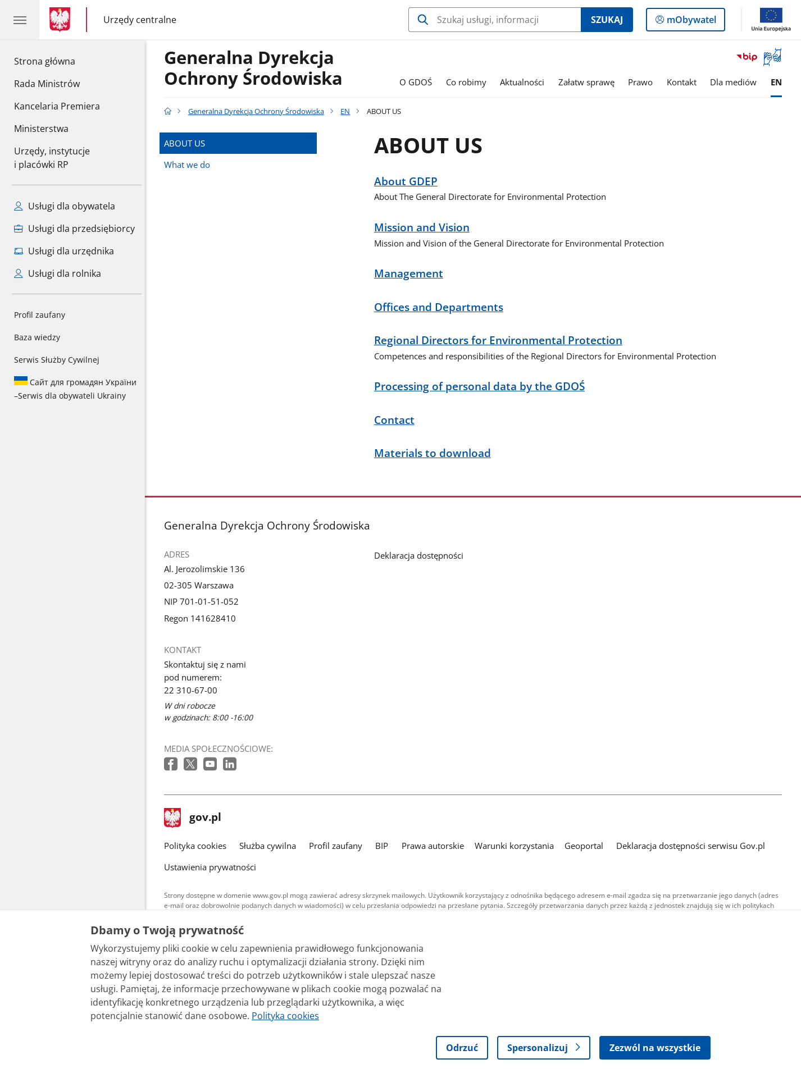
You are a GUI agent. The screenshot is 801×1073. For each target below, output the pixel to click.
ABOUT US (187, 143)
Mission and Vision (424, 228)
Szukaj (607, 19)
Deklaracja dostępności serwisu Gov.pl (693, 845)
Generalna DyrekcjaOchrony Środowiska (256, 68)
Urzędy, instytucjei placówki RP (52, 158)
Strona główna (57, 60)
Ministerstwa (41, 128)
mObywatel (690, 21)
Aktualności (525, 82)
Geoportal (586, 845)
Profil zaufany (39, 314)
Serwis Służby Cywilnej (56, 359)
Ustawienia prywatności (213, 867)
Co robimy (469, 82)
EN (779, 82)
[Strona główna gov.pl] (62, 19)
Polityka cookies (198, 845)
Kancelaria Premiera (57, 106)
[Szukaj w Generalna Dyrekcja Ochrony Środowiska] (494, 19)
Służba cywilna (270, 845)
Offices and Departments (441, 307)
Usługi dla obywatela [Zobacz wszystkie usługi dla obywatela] (64, 206)
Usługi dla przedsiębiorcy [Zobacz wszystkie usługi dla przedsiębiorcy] (74, 228)
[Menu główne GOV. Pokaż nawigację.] (19, 19)
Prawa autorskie (435, 845)
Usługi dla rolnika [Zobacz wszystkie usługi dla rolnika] (57, 273)
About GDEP (408, 182)
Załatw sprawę (589, 82)
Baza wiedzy (37, 337)
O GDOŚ (418, 82)
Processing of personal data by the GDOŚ (482, 387)
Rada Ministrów (47, 83)
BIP (385, 845)
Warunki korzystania (517, 845)
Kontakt (684, 82)
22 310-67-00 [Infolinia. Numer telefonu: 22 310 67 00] (193, 690)
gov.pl (195, 818)
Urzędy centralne (139, 19)
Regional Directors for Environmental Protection (501, 341)
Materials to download (435, 453)
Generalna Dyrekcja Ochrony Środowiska (259, 111)
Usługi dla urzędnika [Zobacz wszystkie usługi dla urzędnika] (64, 251)
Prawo (643, 82)
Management (411, 274)
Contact (397, 420)
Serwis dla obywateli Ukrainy (75, 388)
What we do (190, 164)
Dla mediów (736, 82)
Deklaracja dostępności (421, 555)
